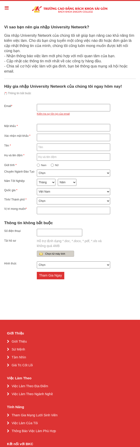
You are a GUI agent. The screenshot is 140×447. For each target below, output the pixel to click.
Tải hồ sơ (10, 240)
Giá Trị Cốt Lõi (22, 365)
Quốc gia (10, 190)
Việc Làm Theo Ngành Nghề (32, 394)
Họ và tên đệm (14, 155)
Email (8, 106)
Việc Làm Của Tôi (25, 423)
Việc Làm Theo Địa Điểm (30, 386)
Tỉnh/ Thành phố (15, 199)
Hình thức (10, 263)
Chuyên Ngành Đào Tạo (19, 171)
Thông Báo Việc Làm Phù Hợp (34, 431)
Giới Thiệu (19, 341)
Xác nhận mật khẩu (17, 135)
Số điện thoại (12, 231)
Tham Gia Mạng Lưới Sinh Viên (35, 415)
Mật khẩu (11, 126)
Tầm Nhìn (19, 357)
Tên (7, 145)
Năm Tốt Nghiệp (14, 181)
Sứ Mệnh (18, 349)
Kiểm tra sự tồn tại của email (53, 113)
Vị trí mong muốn (15, 208)
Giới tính (10, 165)
